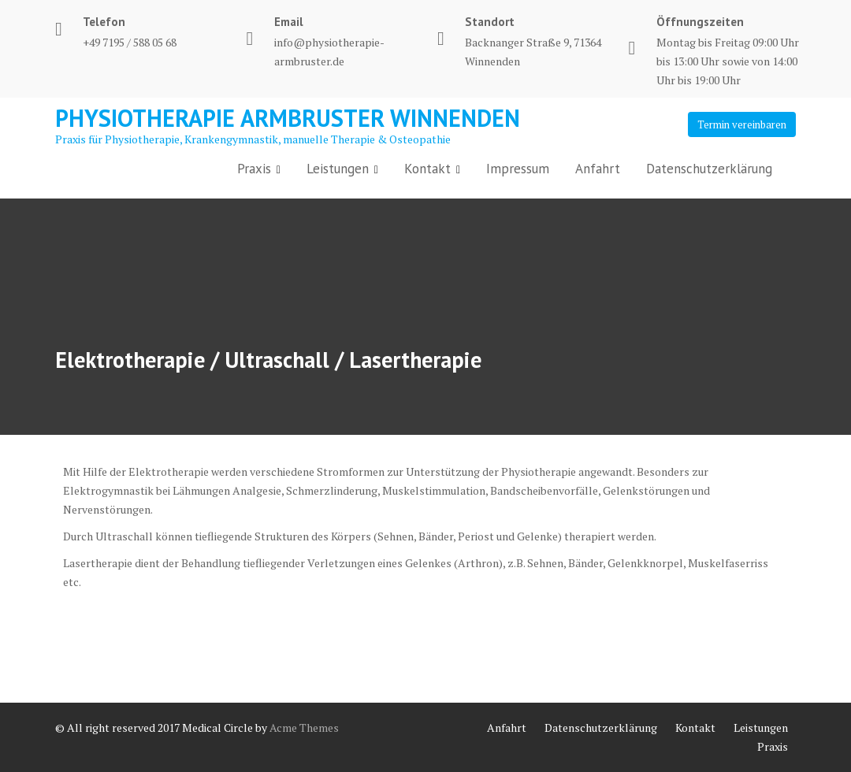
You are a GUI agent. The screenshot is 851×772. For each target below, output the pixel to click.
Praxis (254, 168)
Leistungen (338, 168)
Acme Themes (304, 727)
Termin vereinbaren (741, 124)
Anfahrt (597, 168)
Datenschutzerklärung (709, 168)
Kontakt (427, 168)
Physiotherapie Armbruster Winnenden (287, 117)
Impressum (517, 168)
